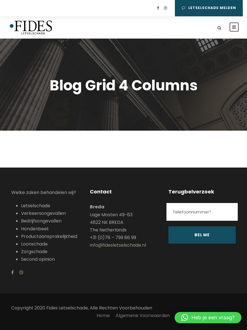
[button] (208, 317)
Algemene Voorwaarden (143, 315)
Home (103, 315)
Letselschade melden (209, 7)
